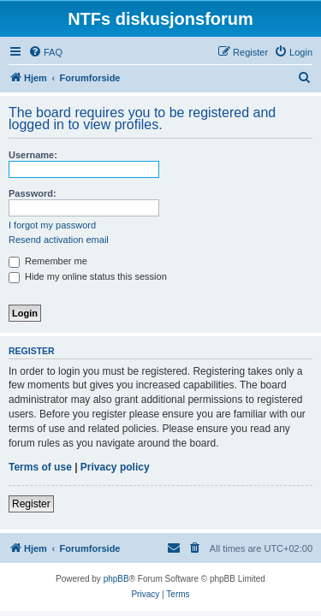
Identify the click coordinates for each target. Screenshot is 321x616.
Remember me (48, 261)
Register (31, 504)
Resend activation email (59, 239)
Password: (32, 193)
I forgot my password (52, 225)
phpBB (116, 578)
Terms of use (40, 467)
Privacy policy (115, 467)
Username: (33, 155)
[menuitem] (45, 52)
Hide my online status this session (88, 276)
